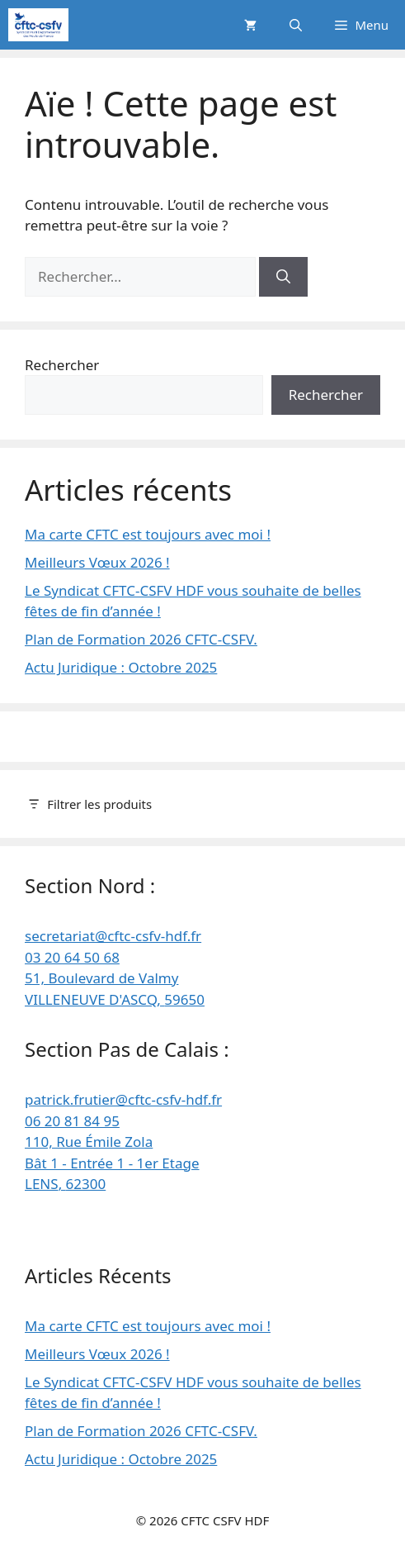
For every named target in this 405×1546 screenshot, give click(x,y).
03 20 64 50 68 (72, 957)
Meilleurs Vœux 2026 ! (97, 562)
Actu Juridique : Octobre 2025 (121, 667)
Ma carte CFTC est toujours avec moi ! (148, 534)
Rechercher (62, 364)
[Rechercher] (283, 277)
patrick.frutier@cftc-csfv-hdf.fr (123, 1099)
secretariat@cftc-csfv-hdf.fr (113, 935)
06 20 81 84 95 (72, 1120)
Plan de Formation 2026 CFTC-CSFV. (141, 639)
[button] (295, 25)
